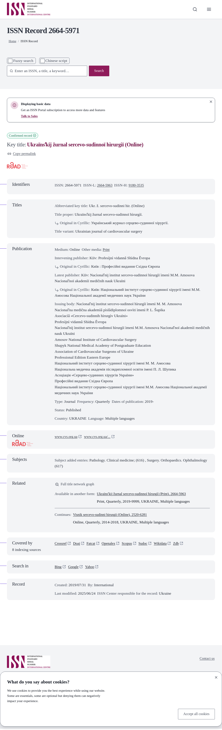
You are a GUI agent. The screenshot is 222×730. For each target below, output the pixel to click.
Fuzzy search (23, 60)
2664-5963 (105, 185)
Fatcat (92, 545)
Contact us (206, 660)
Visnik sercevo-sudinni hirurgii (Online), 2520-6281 (113, 515)
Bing (58, 568)
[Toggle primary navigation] (208, 9)
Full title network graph (76, 485)
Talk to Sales (29, 116)
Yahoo (91, 568)
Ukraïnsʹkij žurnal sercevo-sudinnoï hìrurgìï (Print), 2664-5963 (145, 495)
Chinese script (56, 60)
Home (13, 41)
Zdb (182, 545)
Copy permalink (22, 154)
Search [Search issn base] (98, 71)
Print (106, 250)
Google (74, 568)
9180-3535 (138, 185)
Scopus (130, 545)
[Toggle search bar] (194, 9)
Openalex (111, 545)
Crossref (61, 545)
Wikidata (166, 545)
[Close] (216, 677)
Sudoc (147, 545)
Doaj (78, 545)
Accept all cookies (195, 714)
